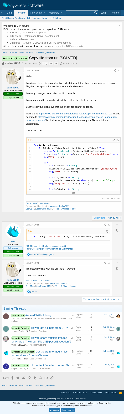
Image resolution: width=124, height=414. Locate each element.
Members (54, 12)
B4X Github (55, 18)
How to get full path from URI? (49, 327)
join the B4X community (70, 46)
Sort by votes (114, 218)
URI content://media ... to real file (49, 365)
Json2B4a (30, 209)
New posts (36, 12)
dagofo (14, 369)
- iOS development (22, 39)
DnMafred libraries (68, 209)
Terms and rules (79, 392)
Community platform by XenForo (62, 399)
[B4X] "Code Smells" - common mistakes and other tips (49, 249)
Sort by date (99, 218)
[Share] (115, 71)
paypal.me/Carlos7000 (59, 206)
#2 (109, 224)
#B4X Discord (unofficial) (13, 18)
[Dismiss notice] (119, 25)
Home (114, 392)
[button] (44, 13)
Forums (21, 12)
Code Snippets (36, 359)
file (51, 63)
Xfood (111, 317)
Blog (9, 12)
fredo (13, 345)
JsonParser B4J (43, 209)
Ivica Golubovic (18, 318)
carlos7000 (12, 63)
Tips (57, 209)
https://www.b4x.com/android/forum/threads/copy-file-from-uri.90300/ (75, 113)
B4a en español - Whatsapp (38, 203)
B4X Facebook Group (37, 18)
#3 (109, 263)
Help (107, 392)
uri (56, 63)
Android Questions (39, 331)
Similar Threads (69, 63)
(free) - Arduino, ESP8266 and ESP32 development (40, 42)
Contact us (65, 392)
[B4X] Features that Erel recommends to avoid (46, 246)
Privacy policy (96, 392)
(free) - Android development (28, 32)
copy (45, 63)
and (42, 254)
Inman (14, 331)
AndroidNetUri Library (38, 315)
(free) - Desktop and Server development (34, 36)
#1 (119, 70)
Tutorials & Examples (41, 369)
